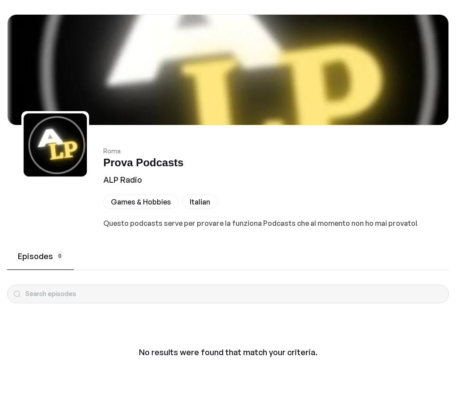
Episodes (40, 256)
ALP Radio (122, 179)
